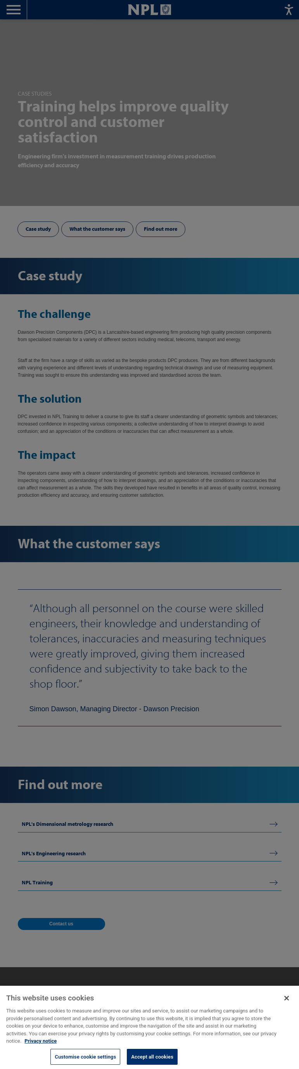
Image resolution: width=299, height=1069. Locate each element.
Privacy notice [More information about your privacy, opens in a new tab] (40, 1047)
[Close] (286, 1004)
